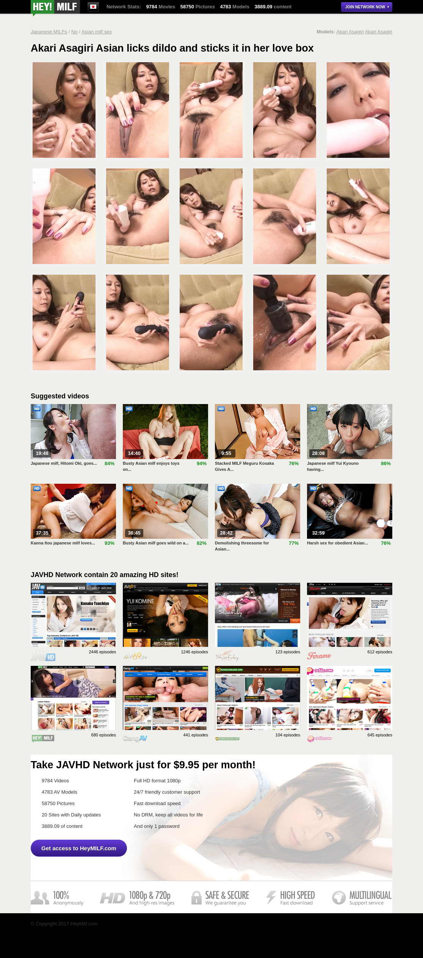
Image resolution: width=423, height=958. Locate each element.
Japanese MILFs (49, 32)
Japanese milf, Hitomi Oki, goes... (64, 463)
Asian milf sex (96, 32)
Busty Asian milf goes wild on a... (156, 543)
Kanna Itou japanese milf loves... (63, 543)
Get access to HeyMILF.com (78, 848)
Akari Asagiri (350, 32)
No (74, 32)
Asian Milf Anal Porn (55, 8)
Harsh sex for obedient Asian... (337, 543)
